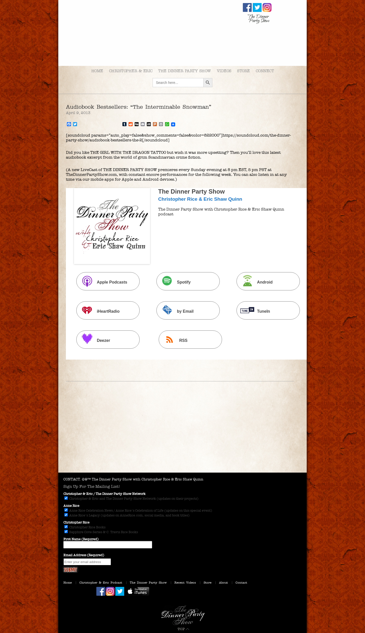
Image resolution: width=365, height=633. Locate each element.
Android (255, 281)
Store (243, 70)
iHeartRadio (99, 311)
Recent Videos (185, 582)
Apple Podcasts (102, 281)
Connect (265, 70)
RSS (174, 340)
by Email (176, 311)
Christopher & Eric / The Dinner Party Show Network (104, 494)
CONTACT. (72, 479)
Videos (224, 70)
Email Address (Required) (83, 555)
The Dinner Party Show (184, 70)
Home (97, 70)
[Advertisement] (182, 434)
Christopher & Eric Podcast (100, 582)
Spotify (174, 281)
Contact (241, 582)
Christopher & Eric (131, 70)
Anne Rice (71, 506)
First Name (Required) (81, 539)
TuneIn (254, 311)
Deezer (94, 340)
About (223, 582)
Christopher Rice (76, 522)
